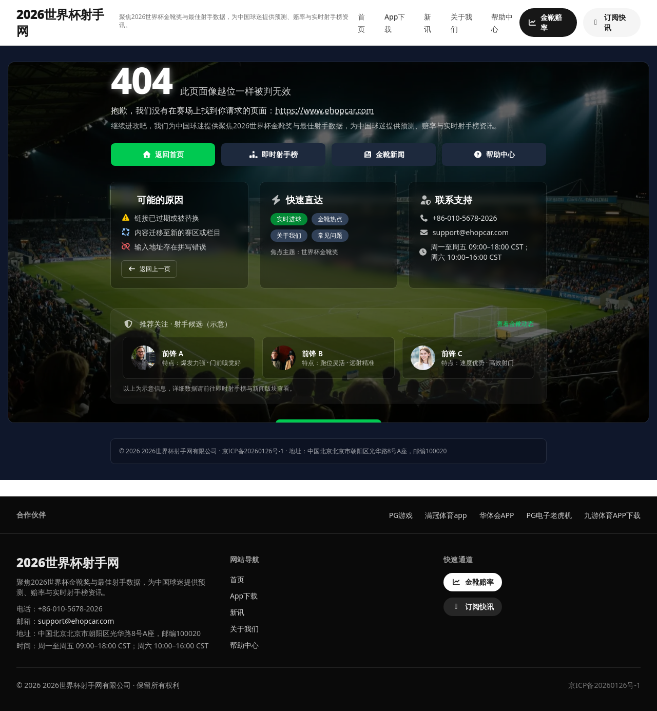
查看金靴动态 (515, 324)
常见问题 (330, 235)
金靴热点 (330, 219)
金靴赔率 (545, 22)
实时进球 (289, 219)
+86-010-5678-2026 (465, 218)
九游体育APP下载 (612, 515)
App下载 (244, 596)
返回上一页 (149, 268)
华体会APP (496, 515)
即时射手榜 (273, 154)
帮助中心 (494, 154)
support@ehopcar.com (471, 232)
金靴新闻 (384, 154)
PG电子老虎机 (549, 515)
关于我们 (289, 235)
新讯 (237, 612)
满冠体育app (446, 515)
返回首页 (163, 154)
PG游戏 (401, 515)
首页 (237, 579)
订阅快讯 (608, 22)
